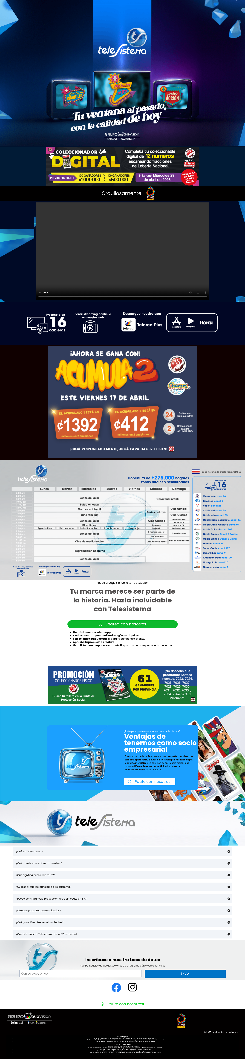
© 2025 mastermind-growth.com (221, 1032)
